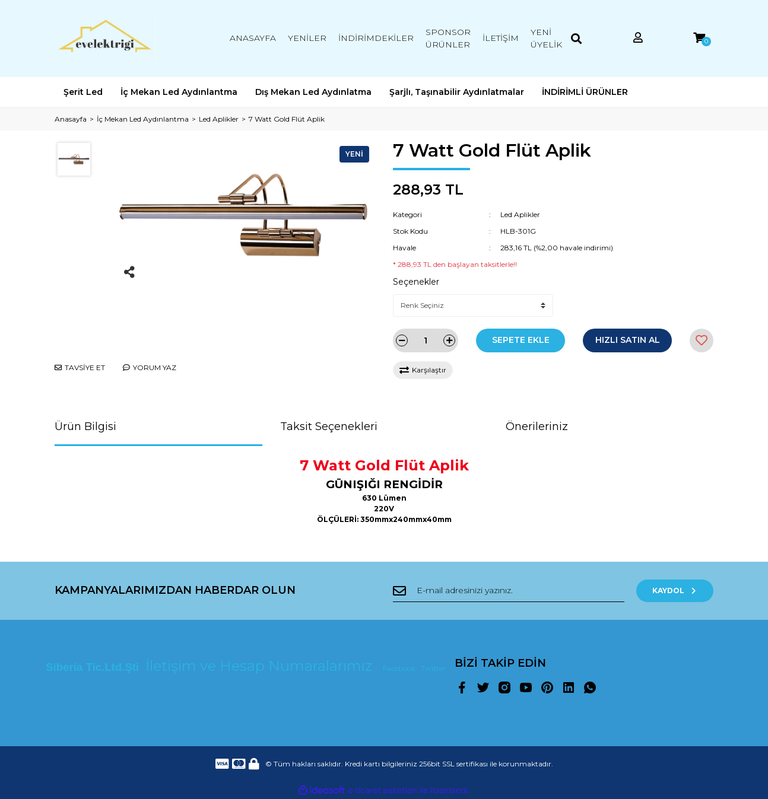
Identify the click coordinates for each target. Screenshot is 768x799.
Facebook (400, 668)
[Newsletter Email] (508, 591)
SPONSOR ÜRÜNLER (448, 38)
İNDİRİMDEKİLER (376, 38)
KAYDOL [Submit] (675, 590)
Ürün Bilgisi (85, 426)
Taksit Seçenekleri (328, 426)
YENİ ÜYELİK (546, 38)
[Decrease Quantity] (402, 340)
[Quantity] (425, 340)
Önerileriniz (537, 426)
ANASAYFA (253, 38)
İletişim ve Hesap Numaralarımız (260, 665)
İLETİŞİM (501, 38)
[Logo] (105, 38)
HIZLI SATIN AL (627, 340)
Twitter (433, 668)
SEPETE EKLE (521, 340)
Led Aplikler (520, 214)
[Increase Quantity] (449, 340)
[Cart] (699, 38)
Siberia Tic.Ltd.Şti (94, 667)
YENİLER (307, 38)
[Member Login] (638, 38)
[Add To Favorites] (701, 340)
